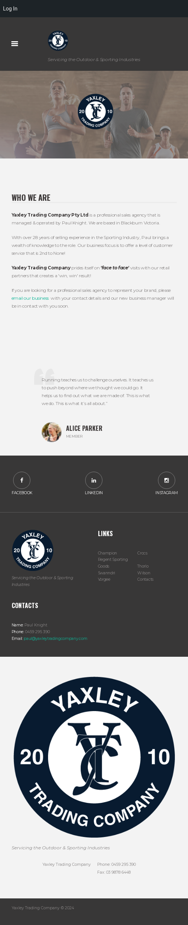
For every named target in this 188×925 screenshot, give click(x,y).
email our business (30, 298)
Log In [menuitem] (10, 9)
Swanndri (107, 573)
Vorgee (104, 579)
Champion (107, 553)
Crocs (142, 553)
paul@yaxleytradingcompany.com (55, 638)
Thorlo (142, 566)
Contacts (145, 579)
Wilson (143, 573)
